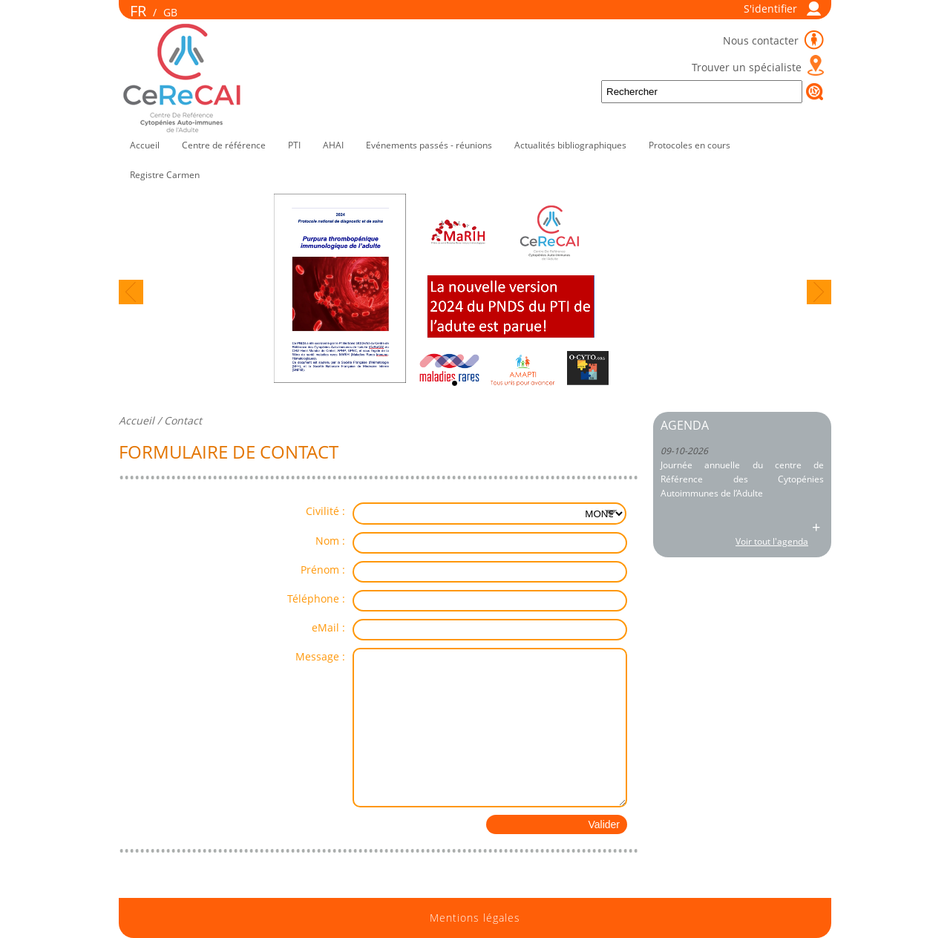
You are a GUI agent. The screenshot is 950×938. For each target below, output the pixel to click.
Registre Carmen (165, 174)
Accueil (145, 145)
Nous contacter (762, 40)
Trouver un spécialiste (747, 67)
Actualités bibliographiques (570, 145)
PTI (294, 145)
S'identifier (770, 8)
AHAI (333, 145)
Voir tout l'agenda (772, 541)
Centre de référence (224, 145)
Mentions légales (475, 918)
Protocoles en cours (689, 145)
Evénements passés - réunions (429, 145)
